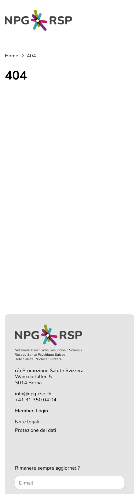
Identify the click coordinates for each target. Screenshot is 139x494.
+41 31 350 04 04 (36, 399)
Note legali (27, 421)
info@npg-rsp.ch (33, 393)
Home (11, 56)
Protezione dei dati (35, 430)
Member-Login (31, 410)
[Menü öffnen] (126, 21)
